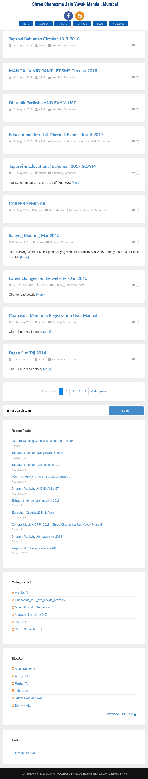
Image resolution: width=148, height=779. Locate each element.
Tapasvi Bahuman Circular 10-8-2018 (44, 38)
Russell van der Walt (28, 698)
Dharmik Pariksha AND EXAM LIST (42, 102)
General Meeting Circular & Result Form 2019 (42, 441)
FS (125, 773)
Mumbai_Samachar (64, 45)
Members (82, 23)
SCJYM (50, 773)
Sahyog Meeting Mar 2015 (34, 235)
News (100, 23)
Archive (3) (22, 592)
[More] (76, 182)
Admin (42, 45)
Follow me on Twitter (25, 753)
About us (43, 23)
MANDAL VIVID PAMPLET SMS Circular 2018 (53, 70)
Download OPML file (121, 714)
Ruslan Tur (22, 683)
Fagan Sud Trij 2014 (27, 352)
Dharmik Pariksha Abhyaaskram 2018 (37, 536)
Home (26, 23)
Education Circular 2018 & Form (33, 512)
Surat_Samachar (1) (28, 629)
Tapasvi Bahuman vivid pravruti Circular (38, 453)
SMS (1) (20, 622)
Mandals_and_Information (68, 141)
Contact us (118, 23)
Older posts (99, 391)
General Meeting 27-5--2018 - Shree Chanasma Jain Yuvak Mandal (57, 524)
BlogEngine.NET (86, 773)
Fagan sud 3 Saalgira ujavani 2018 (35, 548)
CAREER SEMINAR (27, 203)
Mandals (63, 23)
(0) (135, 45)
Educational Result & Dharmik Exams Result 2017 (56, 134)
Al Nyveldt (21, 676)
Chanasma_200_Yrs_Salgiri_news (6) (40, 600)
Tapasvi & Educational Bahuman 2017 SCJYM (52, 166)
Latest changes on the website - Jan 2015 (48, 278)
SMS (82, 285)
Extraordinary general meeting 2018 (36, 500)
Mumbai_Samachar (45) (31, 614)
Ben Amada (22, 705)
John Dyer (22, 690)
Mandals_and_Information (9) (34, 607)
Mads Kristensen (26, 669)
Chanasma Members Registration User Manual (53, 315)
